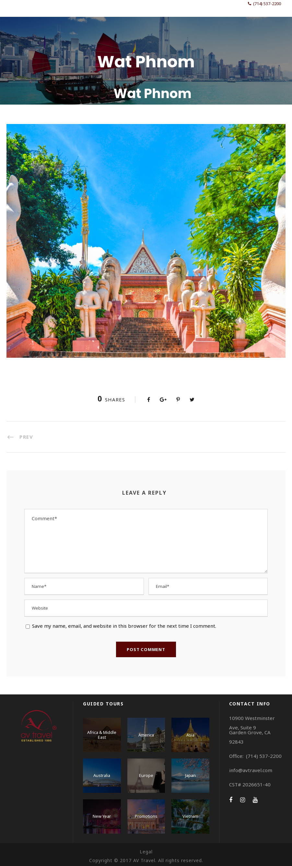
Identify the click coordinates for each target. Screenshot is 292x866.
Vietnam (190, 816)
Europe (146, 775)
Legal (146, 852)
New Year (102, 816)
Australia (101, 775)
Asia (190, 735)
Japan (190, 775)
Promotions (146, 816)
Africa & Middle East (101, 734)
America (146, 735)
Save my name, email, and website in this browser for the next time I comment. (124, 626)
